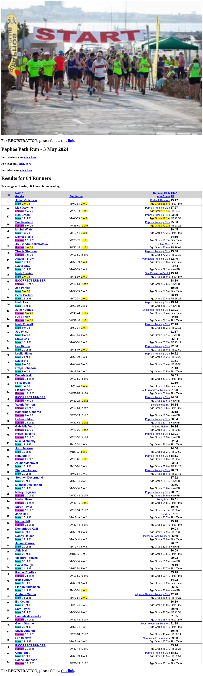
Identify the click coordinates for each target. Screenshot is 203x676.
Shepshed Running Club (156, 309)
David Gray (22, 266)
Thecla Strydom (26, 251)
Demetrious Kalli (26, 528)
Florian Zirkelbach (27, 587)
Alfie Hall (21, 550)
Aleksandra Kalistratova (31, 244)
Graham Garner (25, 594)
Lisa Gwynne (24, 207)
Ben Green (22, 215)
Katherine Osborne (28, 411)
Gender (19, 196)
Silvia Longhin (25, 630)
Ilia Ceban (22, 601)
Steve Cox (22, 339)
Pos (8, 194)
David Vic (21, 360)
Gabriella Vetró (25, 426)
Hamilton (165, 514)
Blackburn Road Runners (155, 536)
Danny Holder (24, 536)
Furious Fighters (160, 426)
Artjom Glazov (25, 543)
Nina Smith (22, 455)
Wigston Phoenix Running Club (152, 594)
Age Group (76, 196)
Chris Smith (23, 652)
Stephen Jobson (26, 470)
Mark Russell (24, 324)
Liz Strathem (23, 390)
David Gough (24, 565)
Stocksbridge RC (160, 404)
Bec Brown (22, 317)
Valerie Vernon (25, 404)
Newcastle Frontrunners (156, 638)
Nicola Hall (22, 521)
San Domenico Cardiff (157, 273)
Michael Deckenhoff (28, 484)
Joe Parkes (22, 287)
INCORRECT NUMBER (30, 280)
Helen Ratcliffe (25, 433)
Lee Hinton (22, 346)
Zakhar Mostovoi (26, 463)
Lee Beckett (23, 638)
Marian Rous (23, 499)
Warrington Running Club (155, 258)
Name (19, 193)
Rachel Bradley (25, 572)
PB (172, 196)
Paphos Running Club (157, 207)
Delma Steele (24, 236)
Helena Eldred (24, 419)
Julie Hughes (24, 309)
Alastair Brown (25, 258)
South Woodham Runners (155, 390)
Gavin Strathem (25, 623)
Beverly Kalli (23, 375)
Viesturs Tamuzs (26, 557)
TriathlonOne (162, 244)
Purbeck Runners (160, 200)
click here (30, 157)
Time (174, 193)
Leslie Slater (23, 353)
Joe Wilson (22, 331)
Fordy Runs (163, 499)
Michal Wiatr (23, 229)
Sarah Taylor (23, 506)
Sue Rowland (24, 222)
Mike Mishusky (25, 441)
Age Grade (163, 196)
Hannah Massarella (28, 616)
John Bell (21, 514)
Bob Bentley (23, 579)
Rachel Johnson (26, 660)
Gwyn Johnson (25, 368)
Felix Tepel (22, 382)
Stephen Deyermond (29, 477)
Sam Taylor (22, 608)
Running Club (161, 193)
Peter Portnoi (24, 295)
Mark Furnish (24, 273)
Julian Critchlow (26, 200)
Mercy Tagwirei (25, 492)
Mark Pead (22, 302)
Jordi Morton (24, 448)
